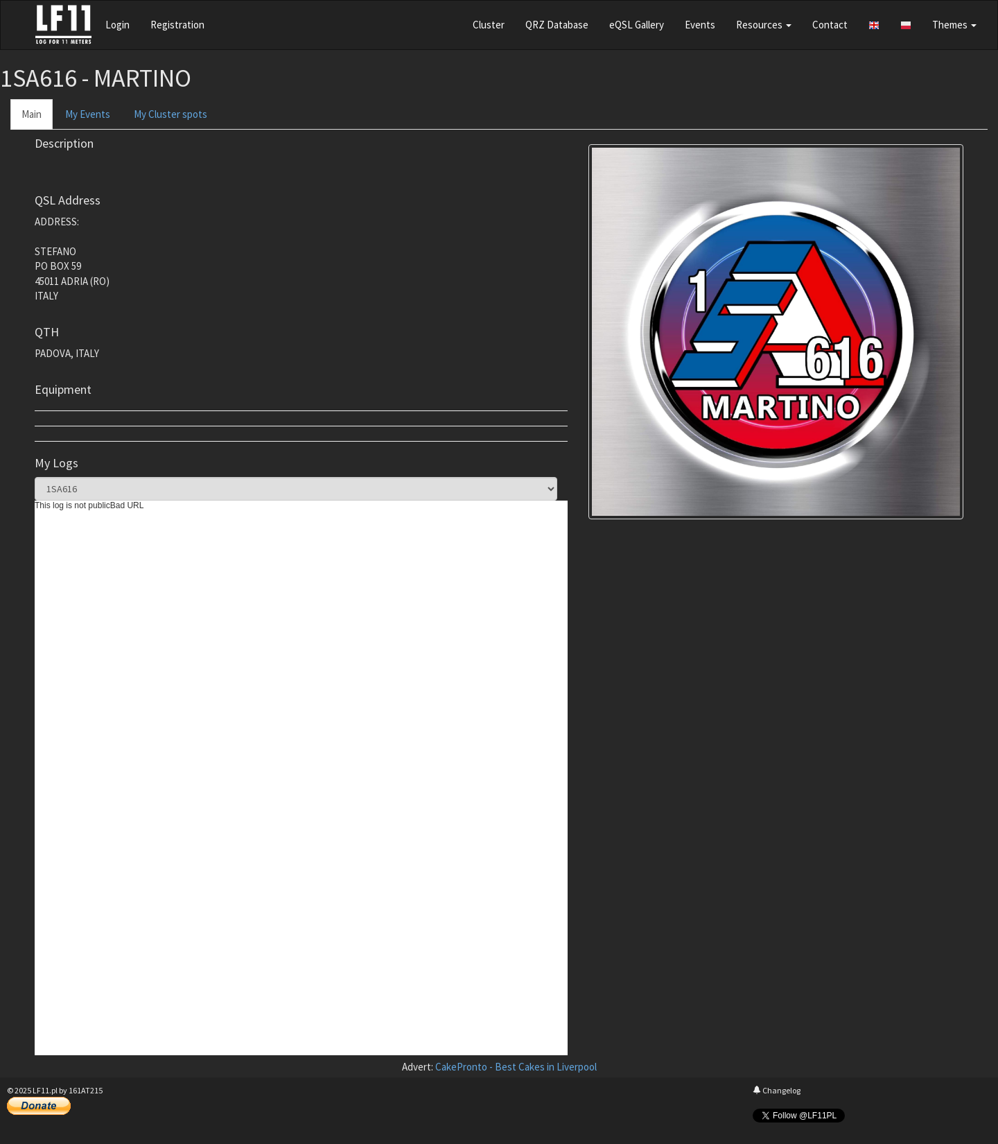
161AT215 (86, 1090)
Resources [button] (763, 24)
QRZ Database (556, 24)
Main (31, 114)
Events (700, 24)
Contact (830, 24)
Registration (177, 24)
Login (117, 24)
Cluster (489, 24)
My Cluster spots (170, 114)
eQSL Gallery (636, 24)
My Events (87, 114)
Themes (954, 24)
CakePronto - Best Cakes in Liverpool (516, 1066)
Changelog (776, 1090)
